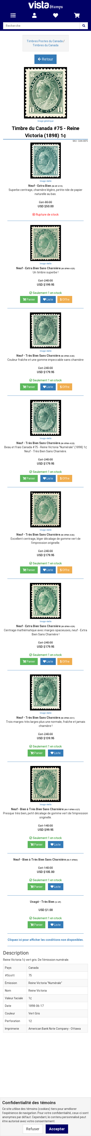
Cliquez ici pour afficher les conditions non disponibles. (46, 939)
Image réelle (45, 181)
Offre (64, 299)
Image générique (45, 121)
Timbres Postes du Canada (45, 41)
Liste (48, 299)
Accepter (57, 1129)
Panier (29, 299)
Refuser (32, 1129)
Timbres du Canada (45, 45)
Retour (45, 59)
